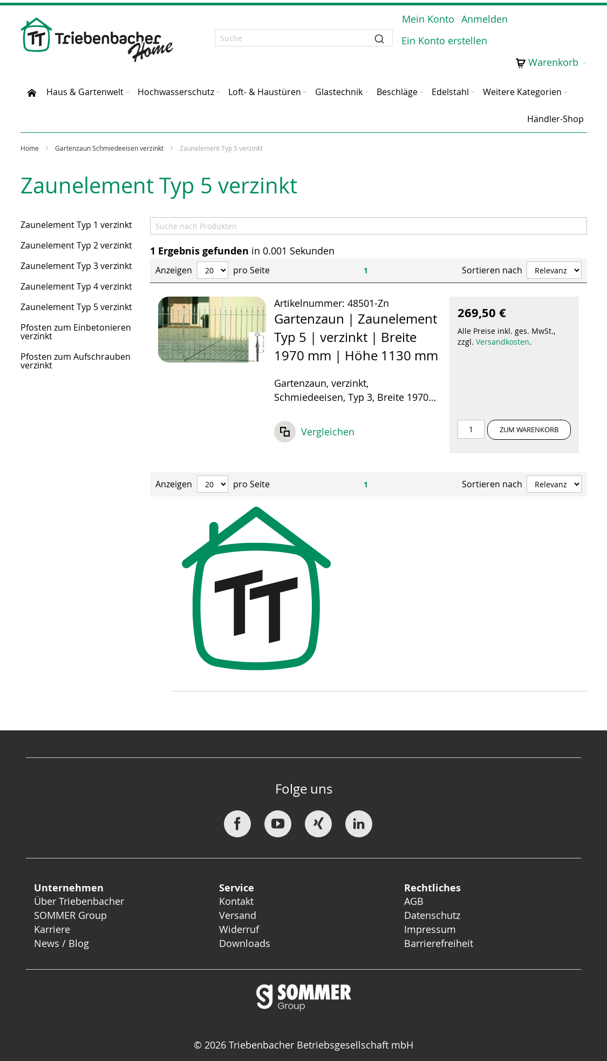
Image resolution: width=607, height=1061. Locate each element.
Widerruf (239, 929)
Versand (237, 915)
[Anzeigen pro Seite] (212, 270)
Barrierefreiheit (440, 943)
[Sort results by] (554, 270)
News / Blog (61, 943)
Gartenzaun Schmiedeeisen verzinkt (110, 148)
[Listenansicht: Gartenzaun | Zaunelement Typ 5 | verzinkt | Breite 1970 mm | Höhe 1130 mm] (368, 375)
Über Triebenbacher (79, 901)
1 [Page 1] (366, 270)
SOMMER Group (70, 915)
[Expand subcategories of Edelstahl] (472, 93)
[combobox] (304, 37)
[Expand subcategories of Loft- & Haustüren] (305, 93)
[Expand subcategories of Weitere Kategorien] (565, 93)
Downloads (244, 943)
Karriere (52, 929)
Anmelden (484, 18)
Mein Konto (428, 18)
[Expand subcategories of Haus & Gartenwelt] (127, 93)
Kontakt (236, 901)
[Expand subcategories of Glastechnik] (366, 93)
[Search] (368, 225)
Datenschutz (432, 915)
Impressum (430, 929)
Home (30, 148)
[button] (314, 434)
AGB (414, 901)
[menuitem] (32, 91)
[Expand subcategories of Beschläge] (421, 93)
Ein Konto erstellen (444, 40)
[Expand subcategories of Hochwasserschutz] (218, 93)
